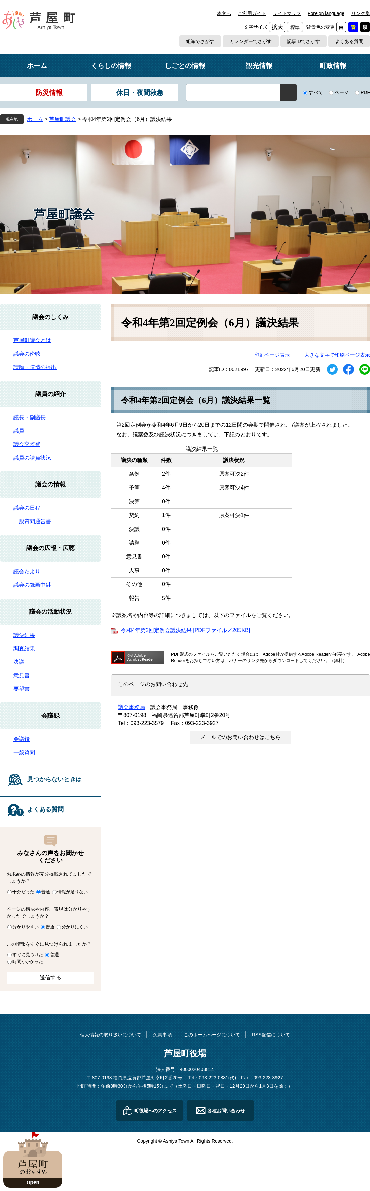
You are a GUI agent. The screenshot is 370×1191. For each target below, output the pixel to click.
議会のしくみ (50, 317)
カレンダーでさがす (250, 41)
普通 (45, 891)
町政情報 (333, 65)
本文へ (224, 13)
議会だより (26, 571)
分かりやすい (25, 926)
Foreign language (326, 13)
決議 (18, 662)
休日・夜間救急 (139, 92)
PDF (365, 92)
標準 (295, 27)
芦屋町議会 (62, 119)
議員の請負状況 (32, 458)
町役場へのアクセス (155, 1110)
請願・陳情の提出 (35, 367)
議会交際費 (26, 444)
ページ (342, 92)
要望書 (21, 689)
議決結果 (24, 635)
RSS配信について (271, 1034)
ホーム (37, 65)
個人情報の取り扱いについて (110, 1034)
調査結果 (24, 648)
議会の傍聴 (26, 354)
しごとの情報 (185, 65)
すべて (316, 92)
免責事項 (162, 1034)
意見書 (21, 675)
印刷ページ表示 (272, 355)
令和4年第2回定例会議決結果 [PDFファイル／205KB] (185, 630)
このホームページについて (212, 1034)
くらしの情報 (111, 65)
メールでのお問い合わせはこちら (240, 737)
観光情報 (259, 65)
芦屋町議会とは (32, 340)
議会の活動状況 (50, 611)
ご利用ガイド (252, 13)
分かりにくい (75, 926)
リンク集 (360, 13)
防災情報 (49, 92)
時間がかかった (27, 961)
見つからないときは (54, 779)
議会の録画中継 (32, 585)
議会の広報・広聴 (50, 548)
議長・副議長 (29, 417)
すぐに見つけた (27, 954)
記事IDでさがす (303, 41)
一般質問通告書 (32, 521)
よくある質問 (349, 41)
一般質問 (24, 752)
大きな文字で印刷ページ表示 (337, 355)
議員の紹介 (50, 394)
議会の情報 (50, 484)
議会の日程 (26, 508)
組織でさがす (200, 41)
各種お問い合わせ (226, 1110)
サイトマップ (287, 13)
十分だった (23, 891)
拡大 (277, 27)
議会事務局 (131, 707)
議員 (18, 431)
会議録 (50, 715)
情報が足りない (72, 891)
